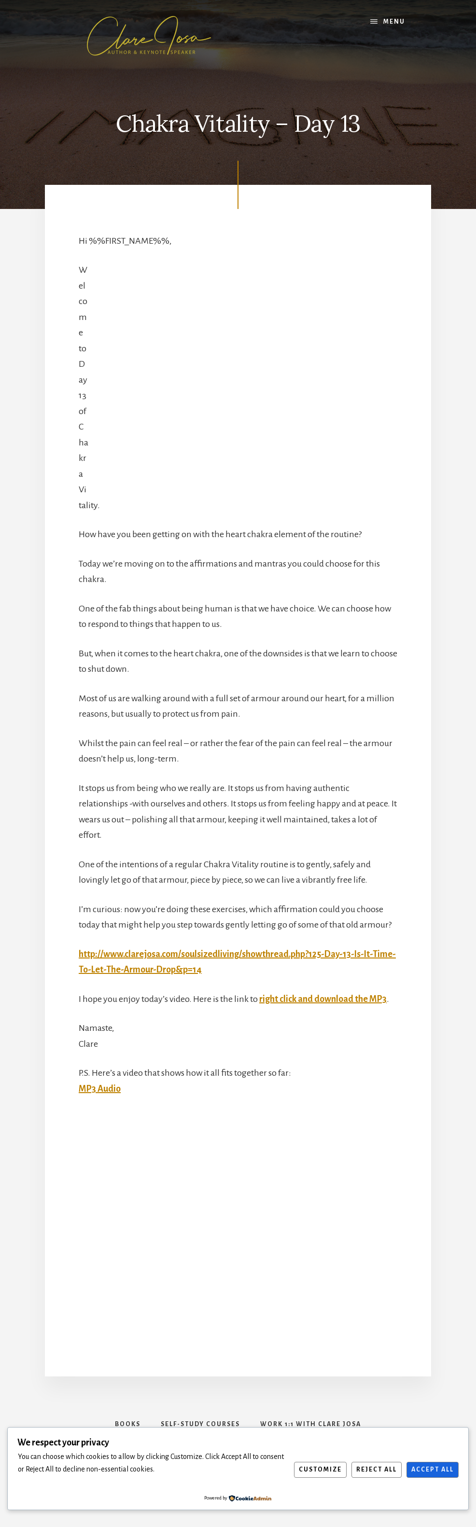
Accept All (432, 1469)
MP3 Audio (100, 1089)
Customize (320, 1469)
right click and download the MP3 (323, 999)
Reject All (376, 1469)
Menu (394, 21)
